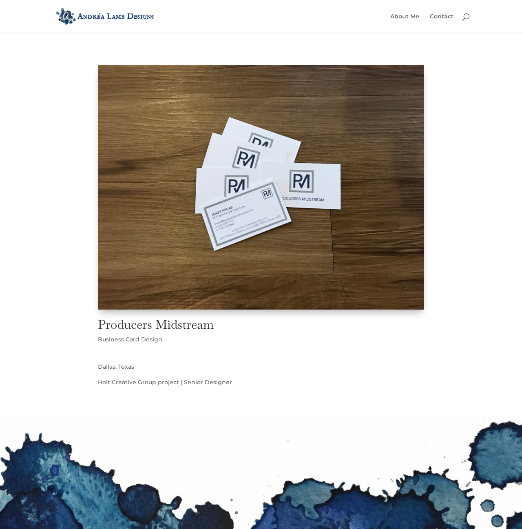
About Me (404, 16)
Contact (441, 16)
